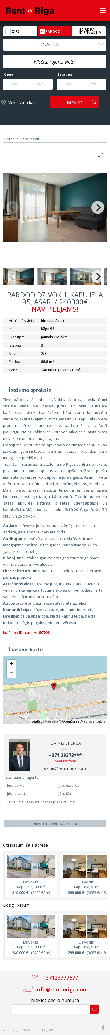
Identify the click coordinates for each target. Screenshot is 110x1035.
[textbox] (54, 62)
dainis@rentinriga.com (65, 768)
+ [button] (11, 664)
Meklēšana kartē (23, 102)
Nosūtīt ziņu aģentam (55, 823)
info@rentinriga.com (61, 989)
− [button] (11, 673)
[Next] (97, 207)
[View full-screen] (100, 155)
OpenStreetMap (74, 721)
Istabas (65, 74)
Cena (8, 74)
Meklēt (74, 102)
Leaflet (36, 721)
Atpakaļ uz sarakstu (23, 139)
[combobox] (54, 45)
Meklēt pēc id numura (55, 1000)
